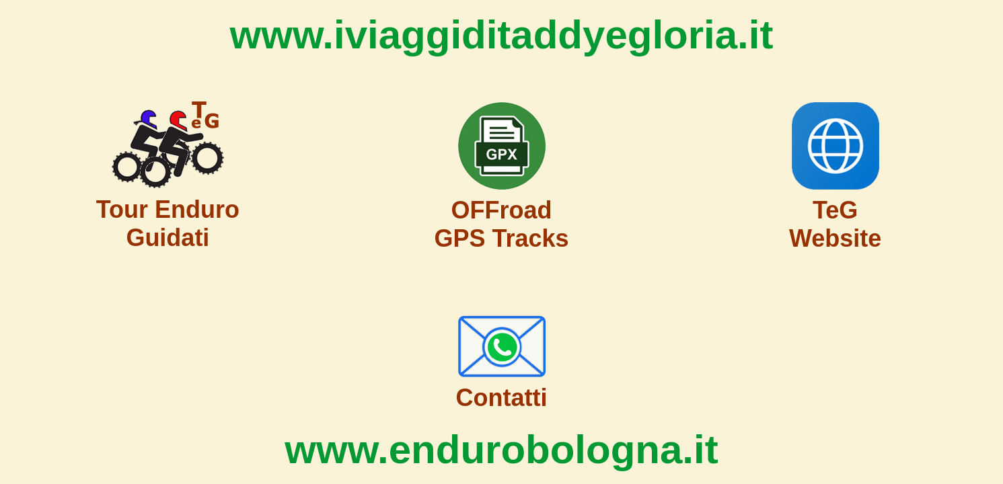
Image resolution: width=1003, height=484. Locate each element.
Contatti (502, 397)
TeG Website (835, 224)
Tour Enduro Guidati (167, 223)
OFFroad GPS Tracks (501, 224)
